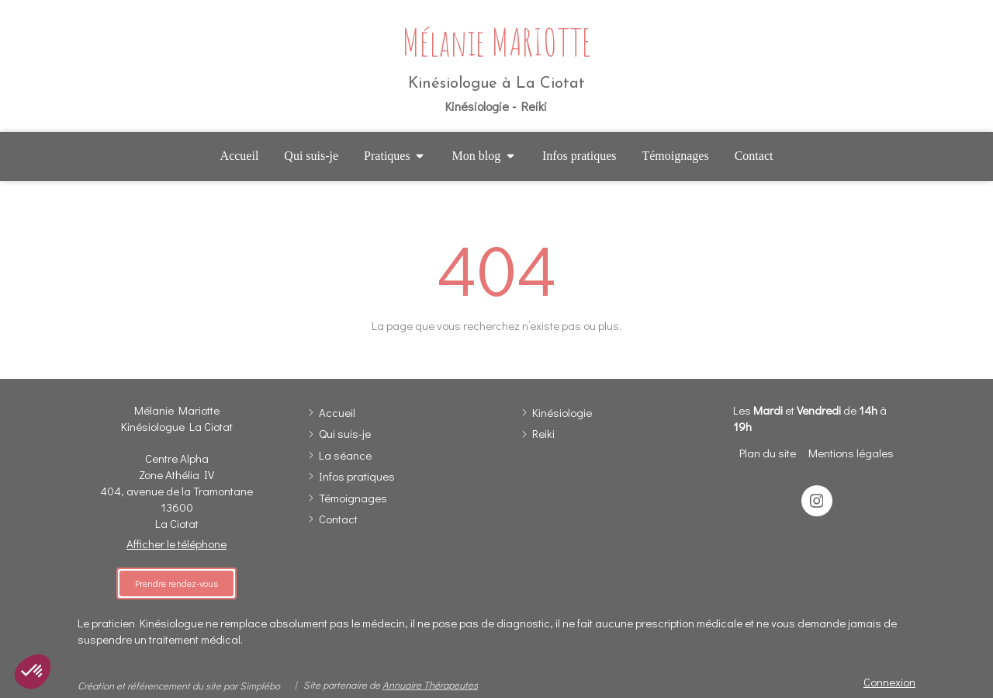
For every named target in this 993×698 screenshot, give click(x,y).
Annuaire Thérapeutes (430, 684)
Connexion (889, 681)
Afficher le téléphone (176, 543)
